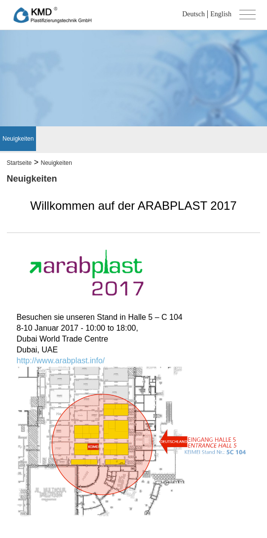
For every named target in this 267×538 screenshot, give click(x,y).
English (220, 14)
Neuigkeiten (18, 138)
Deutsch (193, 14)
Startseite (19, 162)
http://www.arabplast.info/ (61, 360)
